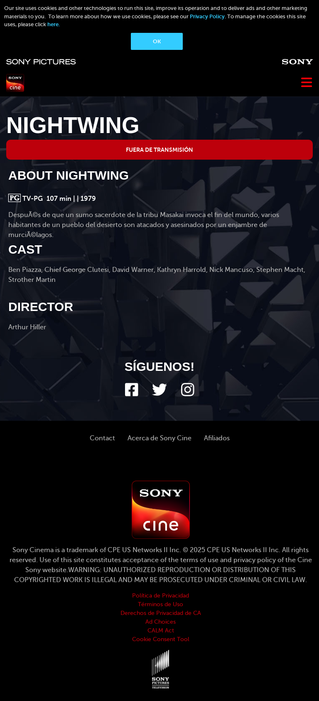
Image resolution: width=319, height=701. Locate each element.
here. (53, 24)
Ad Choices (160, 622)
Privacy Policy (207, 16)
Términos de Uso (160, 604)
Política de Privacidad (160, 595)
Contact (102, 438)
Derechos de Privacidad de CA (160, 613)
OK (157, 41)
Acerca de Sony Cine (159, 438)
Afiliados (217, 438)
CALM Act (160, 630)
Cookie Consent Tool (160, 639)
